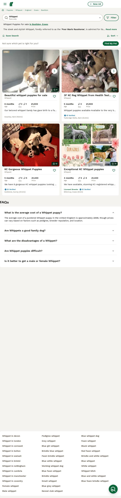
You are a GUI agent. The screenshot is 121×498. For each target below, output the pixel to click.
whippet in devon (11, 436)
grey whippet (48, 441)
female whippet (10, 486)
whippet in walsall (11, 456)
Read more (111, 29)
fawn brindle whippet (53, 456)
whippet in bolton (11, 451)
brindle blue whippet (52, 451)
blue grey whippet (51, 486)
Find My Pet (111, 43)
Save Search (11, 35)
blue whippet (88, 461)
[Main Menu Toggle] (5, 4)
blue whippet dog (90, 436)
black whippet (88, 446)
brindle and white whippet (94, 456)
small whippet (49, 481)
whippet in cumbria (12, 471)
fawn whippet (88, 441)
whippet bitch (88, 471)
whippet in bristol (11, 461)
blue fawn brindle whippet (94, 481)
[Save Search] (113, 489)
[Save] (54, 96)
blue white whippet (52, 461)
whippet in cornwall (12, 446)
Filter (111, 17)
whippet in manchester (14, 476)
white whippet (88, 466)
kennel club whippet (52, 491)
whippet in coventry (12, 481)
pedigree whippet (51, 436)
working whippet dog (52, 466)
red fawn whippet (90, 451)
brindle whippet (50, 476)
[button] (30, 71)
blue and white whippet (93, 476)
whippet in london (11, 441)
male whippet (9, 491)
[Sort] (112, 36)
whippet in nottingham (13, 466)
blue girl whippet (50, 446)
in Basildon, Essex (39, 24)
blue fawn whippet (51, 471)
